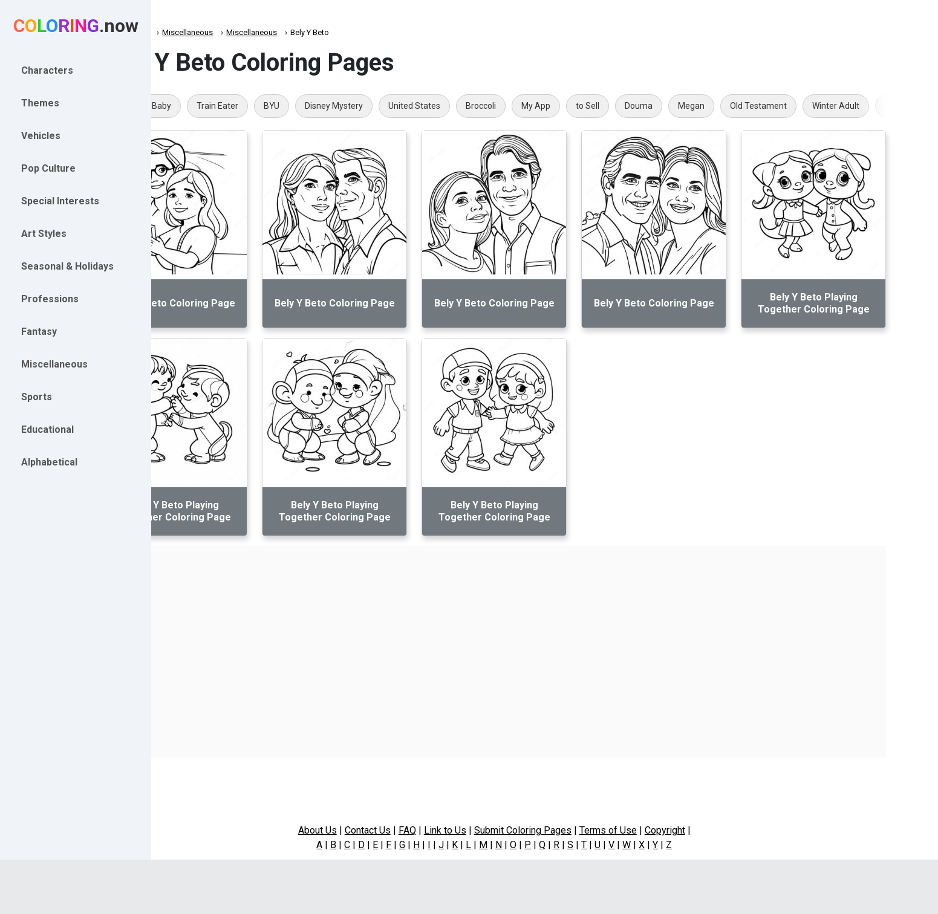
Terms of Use (658, 830)
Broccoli (549, 106)
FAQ (457, 830)
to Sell (656, 106)
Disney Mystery (402, 106)
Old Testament (826, 106)
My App (604, 106)
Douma (707, 106)
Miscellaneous (255, 32)
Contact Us (418, 830)
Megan (759, 106)
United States (483, 106)
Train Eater (286, 106)
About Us (367, 830)
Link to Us (495, 830)
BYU (340, 106)
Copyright (715, 830)
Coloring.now (194, 32)
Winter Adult (904, 106)
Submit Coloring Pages (573, 830)
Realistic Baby (212, 106)
